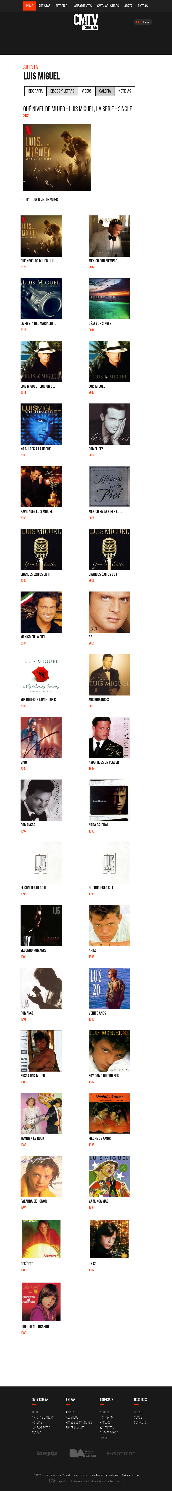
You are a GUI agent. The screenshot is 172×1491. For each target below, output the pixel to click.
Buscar (143, 22)
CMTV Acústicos (108, 6)
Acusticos (72, 1417)
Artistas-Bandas (42, 1417)
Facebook (106, 1422)
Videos (87, 90)
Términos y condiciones (108, 1475)
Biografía (35, 90)
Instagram (106, 1417)
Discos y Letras (62, 90)
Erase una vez (75, 1428)
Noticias (61, 6)
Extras (143, 6)
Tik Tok (107, 1428)
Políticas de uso (130, 1475)
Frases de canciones (79, 1422)
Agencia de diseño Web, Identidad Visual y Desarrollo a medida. (86, 1481)
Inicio (29, 6)
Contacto (106, 1438)
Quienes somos (109, 1433)
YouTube (105, 1412)
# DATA (70, 1412)
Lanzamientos (82, 6)
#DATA (128, 6)
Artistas (45, 6)
